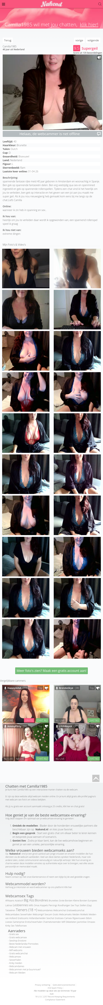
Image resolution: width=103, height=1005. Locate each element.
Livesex (8, 921)
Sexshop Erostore (17, 940)
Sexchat (50, 918)
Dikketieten (71, 921)
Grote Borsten (66, 900)
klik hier (66, 806)
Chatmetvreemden (52, 921)
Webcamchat (59, 910)
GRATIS (29, 720)
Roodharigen (64, 905)
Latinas (8, 905)
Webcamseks (65, 914)
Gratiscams (22, 918)
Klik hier (68, 887)
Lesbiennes (20, 905)
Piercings (53, 905)
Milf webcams (15, 950)
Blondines (41, 900)
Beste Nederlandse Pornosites (23, 943)
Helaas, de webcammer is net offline (60, 133)
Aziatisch (19, 900)
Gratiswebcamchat (75, 910)
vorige (79, 40)
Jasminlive (82, 921)
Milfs (31, 905)
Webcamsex (15, 956)
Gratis (55, 914)
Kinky (7, 925)
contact (15, 876)
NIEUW (20, 759)
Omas (37, 905)
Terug (7, 40)
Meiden (75, 914)
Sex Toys (75, 905)
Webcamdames (45, 910)
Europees (92, 900)
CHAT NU (42, 720)
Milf (63, 921)
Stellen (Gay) (86, 905)
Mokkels (84, 914)
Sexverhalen (26, 914)
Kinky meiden (15, 963)
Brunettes (53, 900)
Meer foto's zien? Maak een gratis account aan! (51, 670)
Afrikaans (9, 900)
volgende (93, 40)
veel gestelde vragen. (80, 876)
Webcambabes (12, 914)
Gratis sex (14, 934)
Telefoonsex (21, 925)
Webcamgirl (38, 914)
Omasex (91, 921)
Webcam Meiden (17, 972)
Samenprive (18, 921)
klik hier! (89, 24)
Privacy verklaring (42, 984)
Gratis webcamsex (18, 937)
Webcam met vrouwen (20, 947)
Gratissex (59, 918)
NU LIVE (8, 720)
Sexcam (48, 914)
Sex (12, 925)
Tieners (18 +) (26, 909)
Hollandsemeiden (37, 918)
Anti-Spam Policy (55, 987)
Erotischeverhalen (33, 921)
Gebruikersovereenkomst (64, 984)
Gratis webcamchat (18, 953)
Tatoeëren (10, 910)
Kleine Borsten (80, 900)
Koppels (44, 905)
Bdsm (89, 918)
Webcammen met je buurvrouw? (25, 969)
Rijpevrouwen (79, 918)
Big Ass (29, 900)
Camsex (68, 918)
